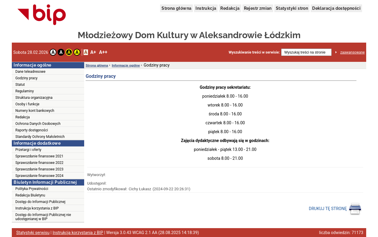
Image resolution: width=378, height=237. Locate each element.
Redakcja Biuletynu (30, 195)
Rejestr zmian (258, 8)
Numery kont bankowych (34, 111)
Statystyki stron (292, 8)
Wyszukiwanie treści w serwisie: (254, 52)
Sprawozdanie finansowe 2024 (39, 176)
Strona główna (176, 8)
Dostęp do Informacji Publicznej (40, 202)
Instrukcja (205, 8)
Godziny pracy (26, 78)
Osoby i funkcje (27, 104)
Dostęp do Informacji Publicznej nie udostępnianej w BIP (43, 217)
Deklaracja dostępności (336, 8)
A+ (93, 52)
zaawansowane (352, 52)
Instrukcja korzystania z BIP (37, 208)
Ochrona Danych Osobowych (38, 124)
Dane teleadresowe (30, 72)
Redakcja (229, 8)
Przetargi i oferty (28, 150)
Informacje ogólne (126, 65)
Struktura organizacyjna (34, 98)
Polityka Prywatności (31, 189)
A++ (103, 52)
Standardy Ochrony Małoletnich (40, 137)
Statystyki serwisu (33, 232)
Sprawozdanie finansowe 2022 (39, 163)
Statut (20, 85)
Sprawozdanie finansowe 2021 (39, 156)
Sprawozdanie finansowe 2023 (39, 169)
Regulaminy (24, 91)
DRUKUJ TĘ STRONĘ (335, 208)
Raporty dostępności (31, 130)
